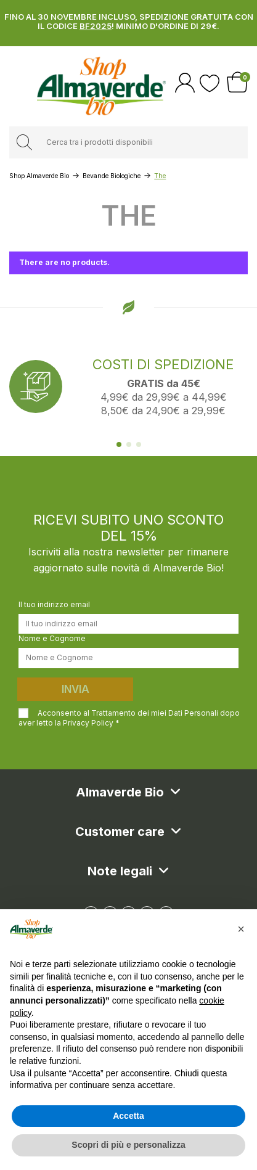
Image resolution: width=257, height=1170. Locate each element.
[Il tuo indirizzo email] (128, 624)
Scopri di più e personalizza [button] (128, 1145)
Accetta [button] (128, 1116)
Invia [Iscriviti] (75, 689)
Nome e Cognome (52, 638)
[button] (241, 929)
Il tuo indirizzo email (54, 604)
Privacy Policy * (91, 722)
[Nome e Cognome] (128, 658)
